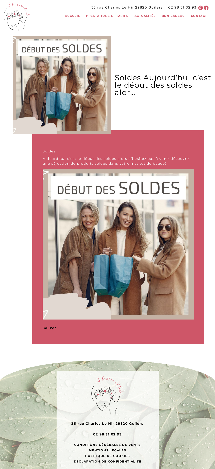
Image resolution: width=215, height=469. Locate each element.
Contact (199, 16)
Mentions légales (107, 450)
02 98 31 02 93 (182, 7)
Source (50, 328)
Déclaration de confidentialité (107, 461)
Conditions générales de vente (107, 445)
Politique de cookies (108, 456)
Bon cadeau (173, 16)
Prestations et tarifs (107, 16)
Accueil (72, 16)
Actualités (145, 16)
